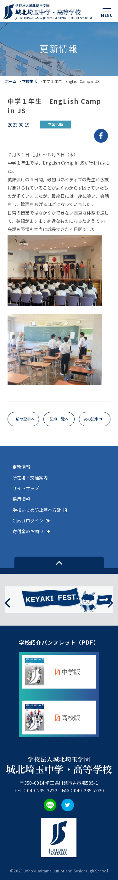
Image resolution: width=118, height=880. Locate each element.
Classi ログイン (31, 520)
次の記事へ (92, 418)
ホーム (10, 81)
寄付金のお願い (31, 531)
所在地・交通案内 (30, 477)
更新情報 (21, 467)
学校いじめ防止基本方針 (40, 510)
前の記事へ (25, 418)
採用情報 (21, 499)
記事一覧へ (59, 418)
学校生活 (29, 81)
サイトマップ (26, 488)
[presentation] (7, 602)
